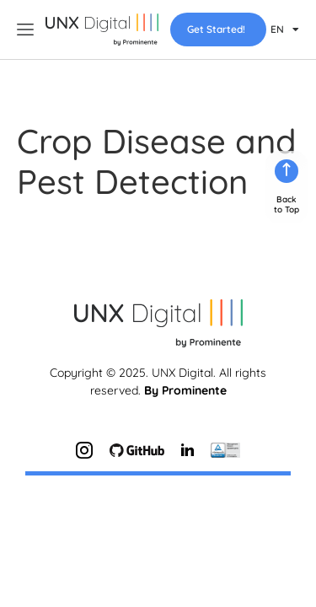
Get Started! (216, 29)
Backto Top (286, 150)
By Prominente (185, 336)
